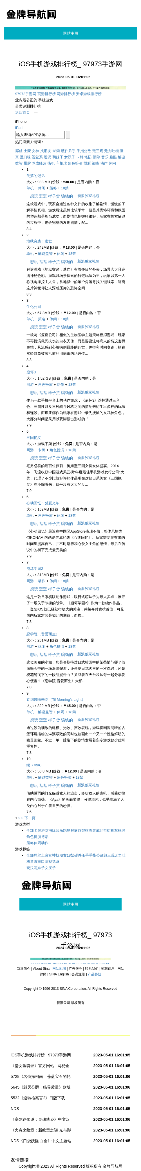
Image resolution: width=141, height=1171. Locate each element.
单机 (30, 188)
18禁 (56, 151)
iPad (19, 128)
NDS (15, 1108)
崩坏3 (31, 372)
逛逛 (43, 196)
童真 (33, 861)
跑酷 (113, 157)
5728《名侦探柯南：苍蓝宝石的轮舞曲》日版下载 (41, 1077)
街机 (51, 163)
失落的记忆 (35, 176)
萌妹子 (57, 157)
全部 (30, 830)
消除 (96, 157)
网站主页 (71, 33)
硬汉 (47, 157)
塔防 (88, 157)
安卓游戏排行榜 (89, 94)
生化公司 (33, 307)
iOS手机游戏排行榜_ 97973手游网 (41, 1055)
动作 (104, 163)
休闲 (112, 163)
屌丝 (19, 151)
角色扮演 (75, 163)
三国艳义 (33, 437)
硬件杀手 (68, 151)
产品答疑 (94, 974)
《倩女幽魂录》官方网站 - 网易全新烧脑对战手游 (40, 1066)
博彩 (87, 163)
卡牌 (80, 157)
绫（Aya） (35, 765)
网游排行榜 (66, 94)
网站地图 (59, 969)
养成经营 (39, 163)
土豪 (27, 151)
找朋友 (45, 151)
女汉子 (69, 157)
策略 (95, 163)
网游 (30, 384)
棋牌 (27, 163)
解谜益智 (45, 253)
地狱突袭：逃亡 (39, 241)
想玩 (34, 196)
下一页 (29, 818)
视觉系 (37, 157)
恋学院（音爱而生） (42, 634)
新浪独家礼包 (88, 196)
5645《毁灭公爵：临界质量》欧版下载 (41, 1088)
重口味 (25, 157)
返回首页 (22, 112)
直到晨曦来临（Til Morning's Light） (55, 699)
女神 (35, 151)
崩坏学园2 (34, 568)
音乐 (105, 157)
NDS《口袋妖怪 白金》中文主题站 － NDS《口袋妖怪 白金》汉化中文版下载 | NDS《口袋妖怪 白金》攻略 (41, 1142)
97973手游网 (25, 94)
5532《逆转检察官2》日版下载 (38, 1098)
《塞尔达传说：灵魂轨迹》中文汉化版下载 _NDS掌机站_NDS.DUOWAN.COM (40, 1120)
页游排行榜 (46, 94)
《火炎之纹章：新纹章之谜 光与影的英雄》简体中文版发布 (41, 1131)
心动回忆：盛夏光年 (42, 503)
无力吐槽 (111, 151)
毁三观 (97, 151)
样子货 (54, 196)
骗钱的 (67, 196)
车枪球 (61, 163)
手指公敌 (84, 151)
